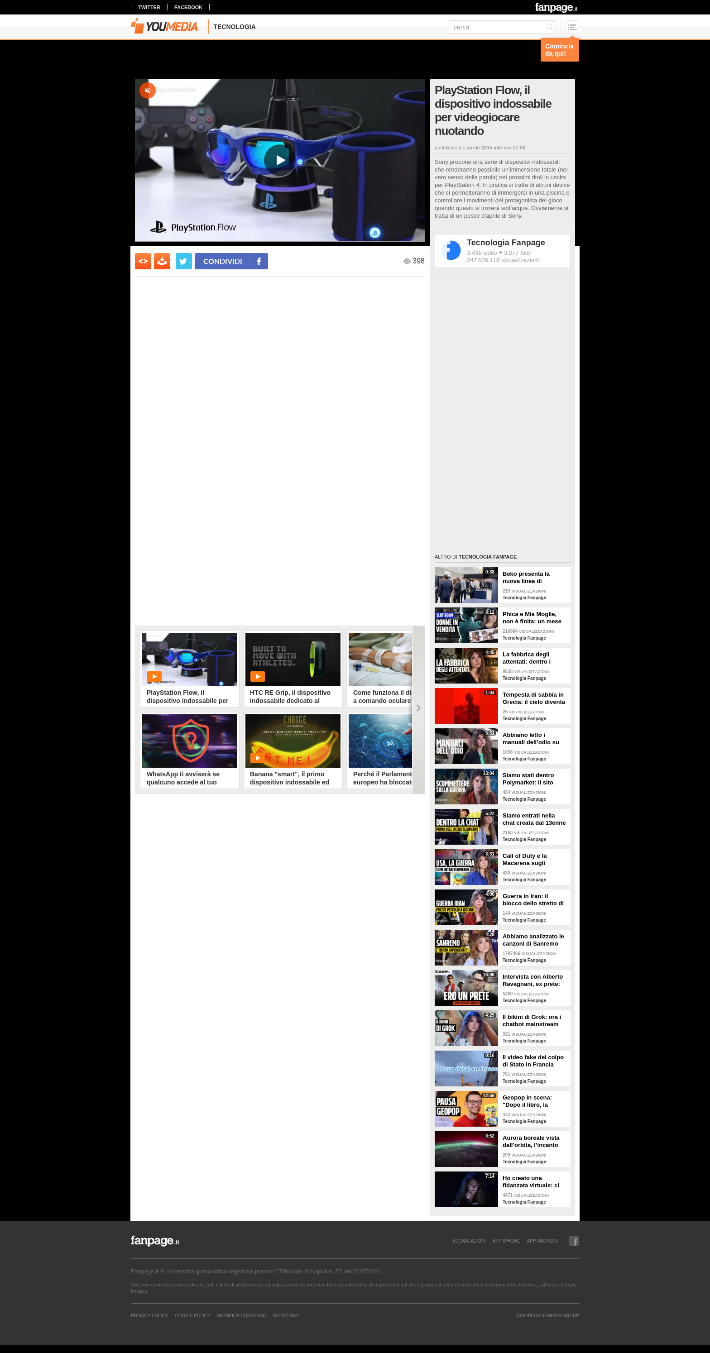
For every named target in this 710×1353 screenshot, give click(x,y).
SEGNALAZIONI (469, 1240)
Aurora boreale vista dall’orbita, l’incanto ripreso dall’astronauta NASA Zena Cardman (534, 1141)
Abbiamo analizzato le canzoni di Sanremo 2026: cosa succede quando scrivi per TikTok (533, 940)
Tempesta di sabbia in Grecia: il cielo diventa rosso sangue (534, 698)
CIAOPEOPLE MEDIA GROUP (548, 1315)
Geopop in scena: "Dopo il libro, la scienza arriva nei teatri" (527, 1101)
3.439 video (482, 252)
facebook (188, 7)
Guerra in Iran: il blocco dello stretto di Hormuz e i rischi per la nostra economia (535, 900)
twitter (149, 7)
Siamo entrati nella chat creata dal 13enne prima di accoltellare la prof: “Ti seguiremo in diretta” (534, 819)
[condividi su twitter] (184, 261)
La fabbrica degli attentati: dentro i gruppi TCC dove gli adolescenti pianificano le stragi (535, 658)
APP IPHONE (506, 1240)
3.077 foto (517, 252)
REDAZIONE (286, 1315)
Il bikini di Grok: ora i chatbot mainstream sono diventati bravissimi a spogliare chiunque (534, 1021)
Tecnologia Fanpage (506, 242)
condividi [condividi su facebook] (222, 261)
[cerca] (502, 27)
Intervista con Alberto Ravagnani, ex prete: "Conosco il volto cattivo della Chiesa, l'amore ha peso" (533, 980)
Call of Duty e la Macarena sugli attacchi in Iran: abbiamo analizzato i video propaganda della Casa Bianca (531, 859)
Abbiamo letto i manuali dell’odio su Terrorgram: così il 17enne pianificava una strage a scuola (535, 738)
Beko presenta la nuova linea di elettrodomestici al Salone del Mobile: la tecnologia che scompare (532, 577)
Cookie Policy (192, 1315)
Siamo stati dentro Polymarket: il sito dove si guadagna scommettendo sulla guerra (531, 779)
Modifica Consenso (241, 1315)
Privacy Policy (149, 1315)
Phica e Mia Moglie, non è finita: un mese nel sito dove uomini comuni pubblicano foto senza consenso (532, 618)
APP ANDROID (542, 1240)
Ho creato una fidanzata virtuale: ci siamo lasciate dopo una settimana (531, 1182)
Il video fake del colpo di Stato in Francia (533, 1061)
